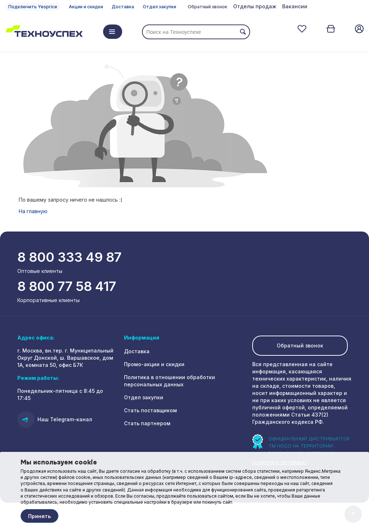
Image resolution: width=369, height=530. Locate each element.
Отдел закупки (159, 6)
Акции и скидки (86, 6)
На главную (33, 211)
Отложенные (302, 28)
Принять (39, 516)
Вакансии (294, 6)
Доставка (123, 6)
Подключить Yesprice (32, 6)
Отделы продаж (254, 6)
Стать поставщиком (150, 410)
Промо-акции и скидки (154, 364)
